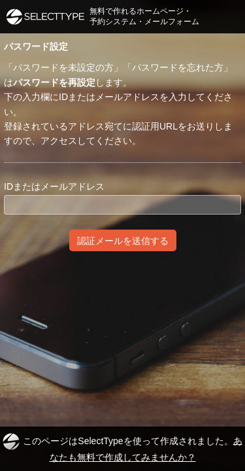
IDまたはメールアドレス (54, 186)
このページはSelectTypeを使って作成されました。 (122, 447)
